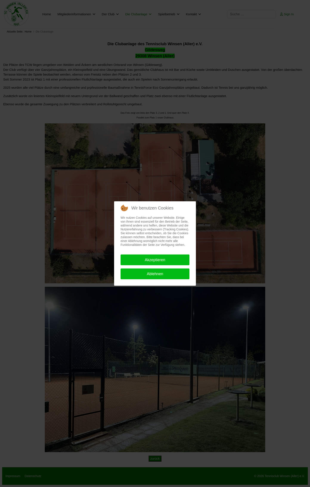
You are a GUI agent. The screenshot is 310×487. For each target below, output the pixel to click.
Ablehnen (155, 274)
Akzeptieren (155, 260)
